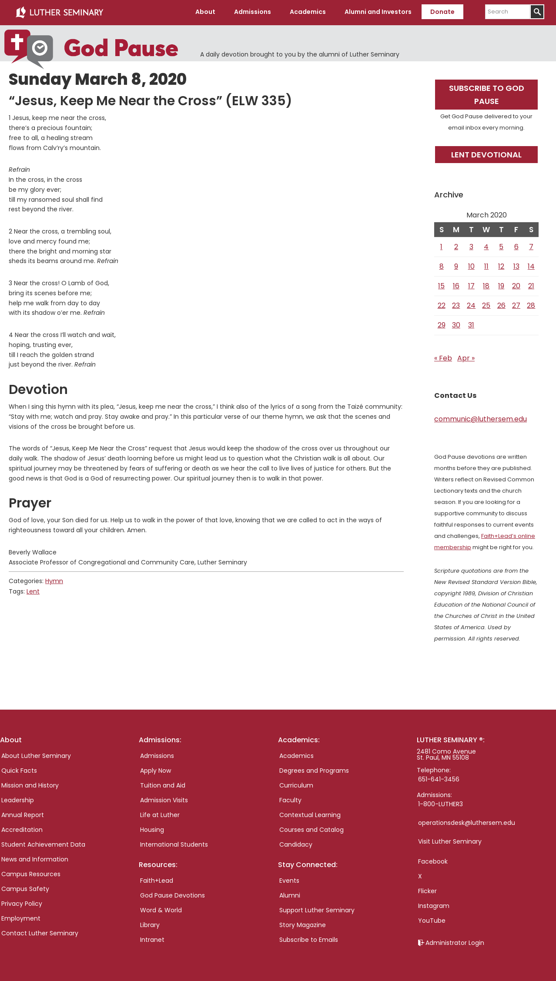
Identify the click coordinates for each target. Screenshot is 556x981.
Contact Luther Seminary (39, 932)
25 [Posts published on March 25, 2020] (486, 304)
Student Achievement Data (43, 843)
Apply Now (155, 769)
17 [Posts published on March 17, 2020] (471, 285)
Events (289, 879)
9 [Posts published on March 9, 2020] (456, 265)
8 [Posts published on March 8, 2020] (441, 265)
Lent (33, 590)
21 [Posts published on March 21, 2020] (531, 285)
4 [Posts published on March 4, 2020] (486, 245)
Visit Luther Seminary (450, 840)
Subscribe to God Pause (486, 93)
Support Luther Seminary (317, 909)
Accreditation (22, 828)
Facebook (433, 860)
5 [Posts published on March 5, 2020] (501, 245)
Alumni (289, 894)
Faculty (290, 798)
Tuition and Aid (162, 784)
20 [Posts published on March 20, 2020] (516, 285)
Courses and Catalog (311, 828)
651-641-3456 (438, 778)
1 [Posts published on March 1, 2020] (441, 245)
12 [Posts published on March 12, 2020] (501, 265)
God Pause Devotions (172, 894)
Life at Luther (160, 813)
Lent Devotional (486, 153)
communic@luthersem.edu (480, 418)
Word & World (161, 909)
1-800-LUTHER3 (440, 802)
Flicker (427, 889)
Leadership (17, 798)
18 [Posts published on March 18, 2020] (486, 285)
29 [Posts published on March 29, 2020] (441, 324)
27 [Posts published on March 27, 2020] (516, 304)
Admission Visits (164, 798)
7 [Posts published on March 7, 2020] (531, 245)
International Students (174, 843)
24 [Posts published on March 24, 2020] (471, 304)
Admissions (157, 754)
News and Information (34, 858)
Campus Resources (30, 872)
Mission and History (30, 784)
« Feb (443, 357)
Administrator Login (454, 941)
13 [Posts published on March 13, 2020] (516, 265)
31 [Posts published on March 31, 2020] (471, 324)
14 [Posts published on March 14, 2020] (531, 265)
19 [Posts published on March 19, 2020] (501, 285)
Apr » (466, 357)
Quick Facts (19, 769)
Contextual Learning (310, 813)
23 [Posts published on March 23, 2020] (456, 304)
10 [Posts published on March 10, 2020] (471, 265)
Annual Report (22, 813)
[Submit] (537, 11)
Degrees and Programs (314, 769)
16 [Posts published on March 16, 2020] (456, 285)
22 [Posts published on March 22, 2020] (441, 304)
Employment (20, 917)
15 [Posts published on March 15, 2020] (441, 285)
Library (150, 924)
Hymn (54, 580)
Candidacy (295, 843)
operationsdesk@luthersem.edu (466, 821)
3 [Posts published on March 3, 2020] (471, 245)
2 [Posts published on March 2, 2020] (456, 245)
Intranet (152, 938)
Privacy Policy (21, 902)
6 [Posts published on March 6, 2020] (516, 245)
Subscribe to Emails (308, 938)
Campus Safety (25, 887)
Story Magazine (302, 924)
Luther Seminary (59, 12)
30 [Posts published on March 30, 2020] (456, 324)
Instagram (433, 904)
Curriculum (296, 784)
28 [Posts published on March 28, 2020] (531, 304)
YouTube (431, 919)
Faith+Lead (156, 879)
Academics (296, 754)
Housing (152, 828)
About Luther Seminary (36, 754)
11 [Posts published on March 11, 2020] (486, 265)
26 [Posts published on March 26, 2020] (501, 304)
